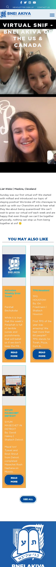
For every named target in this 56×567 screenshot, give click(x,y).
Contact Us (43, 7)
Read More (14, 354)
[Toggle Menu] (52, 15)
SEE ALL (28, 499)
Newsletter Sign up (23, 7)
